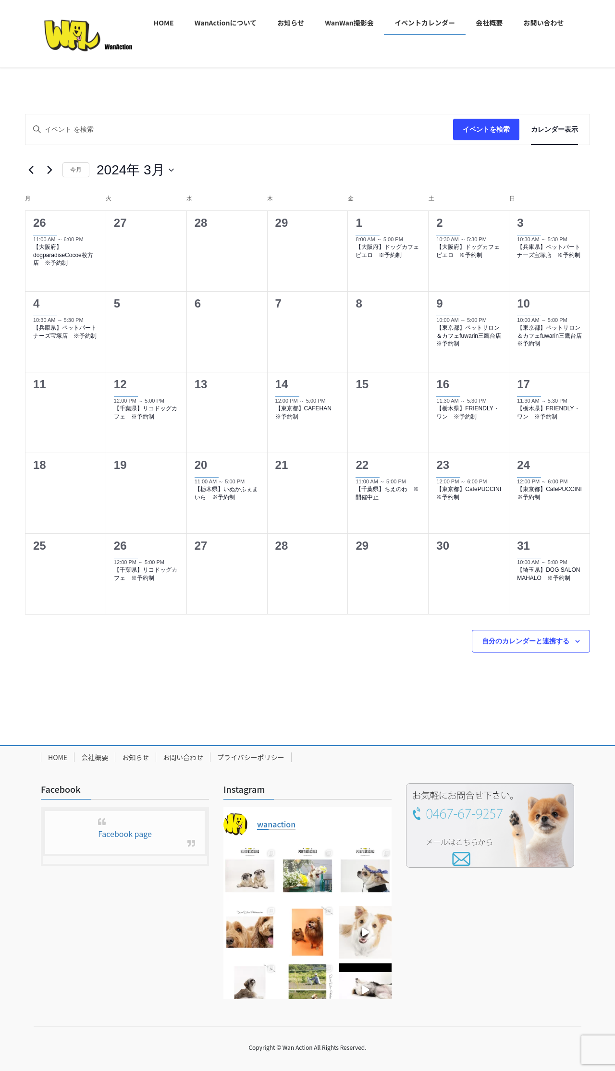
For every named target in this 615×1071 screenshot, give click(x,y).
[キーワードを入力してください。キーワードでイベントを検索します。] (239, 129)
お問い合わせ (183, 757)
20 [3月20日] (201, 464)
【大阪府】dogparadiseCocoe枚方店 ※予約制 (63, 255)
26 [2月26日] (39, 222)
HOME (57, 757)
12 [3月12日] (120, 384)
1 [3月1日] (359, 222)
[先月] (31, 170)
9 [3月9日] (439, 303)
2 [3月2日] (439, 222)
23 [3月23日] (442, 464)
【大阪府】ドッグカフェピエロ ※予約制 (387, 251)
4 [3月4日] (36, 303)
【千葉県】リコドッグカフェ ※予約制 (145, 412)
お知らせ (135, 757)
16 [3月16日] (442, 384)
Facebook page (125, 833)
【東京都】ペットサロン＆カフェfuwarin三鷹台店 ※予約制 (471, 335)
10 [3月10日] (523, 303)
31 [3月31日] (523, 545)
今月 (76, 169)
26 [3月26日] (120, 545)
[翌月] (49, 170)
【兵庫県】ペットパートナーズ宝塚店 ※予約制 (548, 251)
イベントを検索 (486, 129)
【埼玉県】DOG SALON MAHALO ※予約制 (548, 573)
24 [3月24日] (523, 464)
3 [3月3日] (520, 222)
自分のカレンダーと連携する (525, 641)
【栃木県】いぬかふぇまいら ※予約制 (226, 493)
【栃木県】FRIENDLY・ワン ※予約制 (467, 412)
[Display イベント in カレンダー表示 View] (554, 129)
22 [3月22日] (362, 464)
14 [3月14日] (281, 384)
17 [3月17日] (523, 384)
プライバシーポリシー (250, 757)
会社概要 (94, 757)
